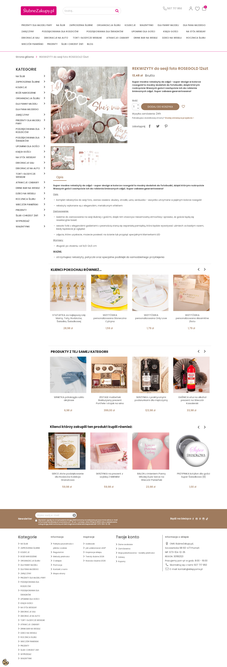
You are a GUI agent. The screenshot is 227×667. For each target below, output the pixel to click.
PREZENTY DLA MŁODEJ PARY (36, 25)
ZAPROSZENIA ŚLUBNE (81, 25)
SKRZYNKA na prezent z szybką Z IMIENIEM (109, 475)
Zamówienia (124, 548)
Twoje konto (127, 537)
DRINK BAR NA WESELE (145, 37)
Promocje (57, 565)
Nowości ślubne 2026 (96, 560)
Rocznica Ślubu (196, 37)
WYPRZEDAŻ (22, 221)
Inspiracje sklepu (94, 552)
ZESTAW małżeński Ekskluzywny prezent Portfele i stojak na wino (110, 400)
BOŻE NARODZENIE (26, 92)
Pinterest (166, 126)
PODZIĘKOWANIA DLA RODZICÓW (60, 31)
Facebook (193, 518)
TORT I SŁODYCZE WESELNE (87, 37)
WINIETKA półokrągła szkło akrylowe (69, 398)
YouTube (196, 518)
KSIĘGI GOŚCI (170, 31)
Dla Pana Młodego (194, 25)
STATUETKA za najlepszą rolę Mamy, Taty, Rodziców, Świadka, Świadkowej (68, 318)
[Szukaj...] (92, 11)
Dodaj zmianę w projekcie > (179, 118)
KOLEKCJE (130, 25)
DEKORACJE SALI (30, 37)
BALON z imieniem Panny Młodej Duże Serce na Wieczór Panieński (151, 477)
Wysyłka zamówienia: (143, 113)
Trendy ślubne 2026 (95, 556)
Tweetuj (158, 126)
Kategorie (26, 69)
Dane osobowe (125, 544)
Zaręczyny (27, 31)
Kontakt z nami (60, 569)
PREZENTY (52, 44)
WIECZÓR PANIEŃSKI (32, 44)
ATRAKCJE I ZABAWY (117, 37)
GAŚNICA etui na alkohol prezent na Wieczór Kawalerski (192, 400)
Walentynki (146, 25)
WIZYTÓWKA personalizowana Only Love (151, 316)
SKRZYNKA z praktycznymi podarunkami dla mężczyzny (151, 398)
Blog (90, 44)
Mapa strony (59, 573)
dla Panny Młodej (168, 25)
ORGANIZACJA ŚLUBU (109, 25)
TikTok (207, 518)
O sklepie (57, 560)
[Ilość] (136, 106)
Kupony (121, 561)
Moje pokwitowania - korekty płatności (136, 553)
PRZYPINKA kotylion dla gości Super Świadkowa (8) (193, 475)
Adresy (121, 557)
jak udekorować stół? (96, 548)
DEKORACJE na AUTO (56, 37)
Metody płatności (61, 556)
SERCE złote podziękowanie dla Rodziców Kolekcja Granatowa (68, 477)
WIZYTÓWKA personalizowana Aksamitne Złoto (192, 318)
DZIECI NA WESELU (172, 37)
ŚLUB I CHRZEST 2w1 (72, 44)
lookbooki (90, 543)
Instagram (203, 518)
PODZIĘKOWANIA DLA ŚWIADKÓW (105, 31)
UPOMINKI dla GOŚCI (143, 31)
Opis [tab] (59, 177)
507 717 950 (200, 564)
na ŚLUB (60, 25)
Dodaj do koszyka (160, 107)
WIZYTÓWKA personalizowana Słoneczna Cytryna (109, 318)
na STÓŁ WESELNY (196, 31)
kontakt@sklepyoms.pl (190, 569)
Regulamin (58, 552)
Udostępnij (149, 126)
